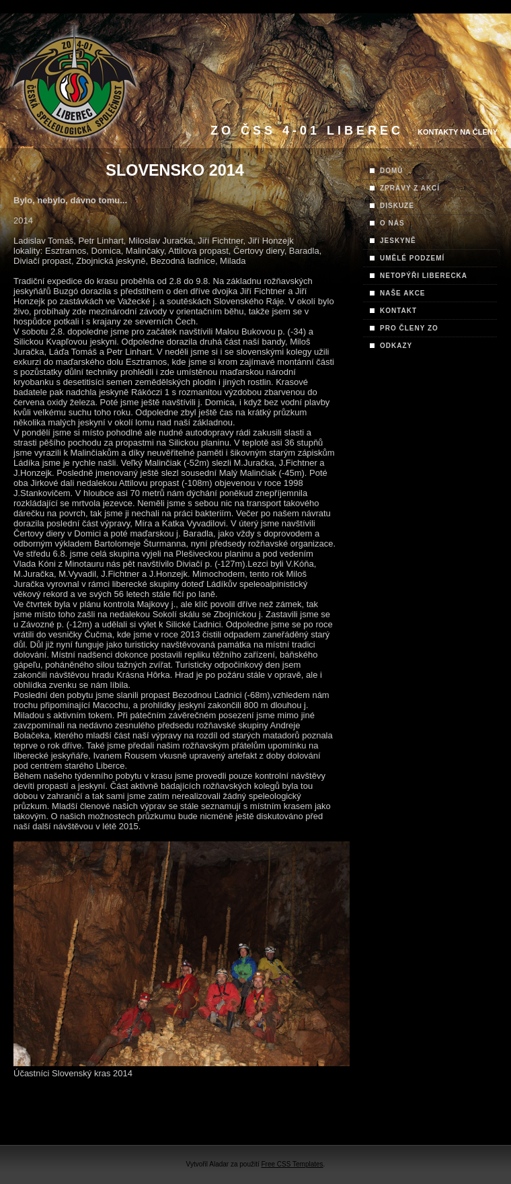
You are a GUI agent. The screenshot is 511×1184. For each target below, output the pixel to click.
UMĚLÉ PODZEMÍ (412, 258)
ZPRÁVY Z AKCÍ (410, 188)
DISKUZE (397, 205)
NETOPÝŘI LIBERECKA (423, 275)
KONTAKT (398, 310)
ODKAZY (396, 345)
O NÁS (392, 223)
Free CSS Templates (292, 1164)
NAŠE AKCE (403, 293)
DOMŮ (391, 170)
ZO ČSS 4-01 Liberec (306, 130)
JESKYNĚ (398, 240)
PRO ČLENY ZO (409, 328)
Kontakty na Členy (458, 132)
